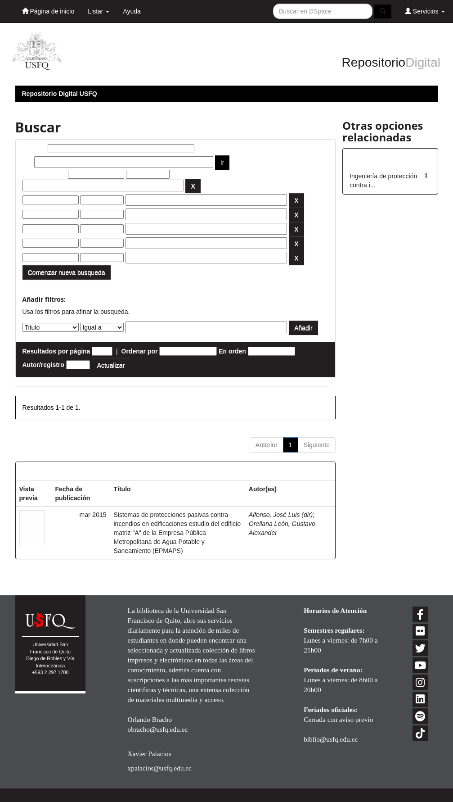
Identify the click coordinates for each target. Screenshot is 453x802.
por (27, 162)
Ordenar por (139, 351)
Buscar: (34, 148)
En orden (232, 351)
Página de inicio (48, 11)
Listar (98, 11)
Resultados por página (56, 351)
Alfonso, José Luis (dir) (281, 514)
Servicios (425, 11)
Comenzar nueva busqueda (66, 272)
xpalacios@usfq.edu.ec (159, 768)
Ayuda (131, 11)
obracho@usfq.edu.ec (157, 729)
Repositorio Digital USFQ (59, 93)
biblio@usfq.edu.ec (331, 739)
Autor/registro (43, 364)
